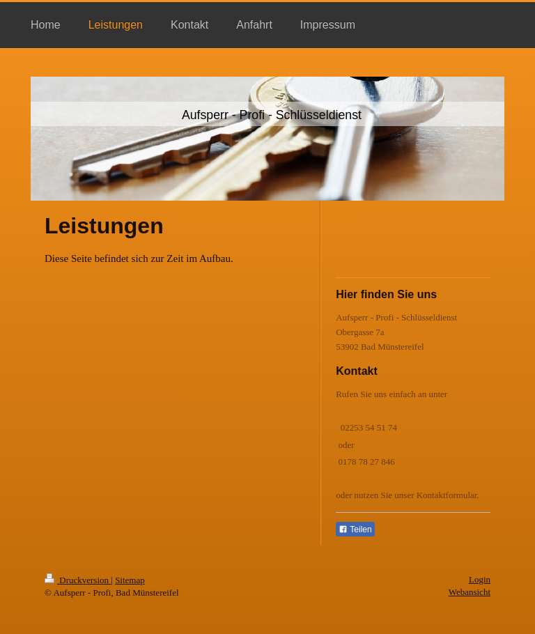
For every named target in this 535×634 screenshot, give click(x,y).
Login (479, 579)
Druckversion (78, 580)
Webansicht (469, 592)
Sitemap (130, 580)
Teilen (355, 529)
